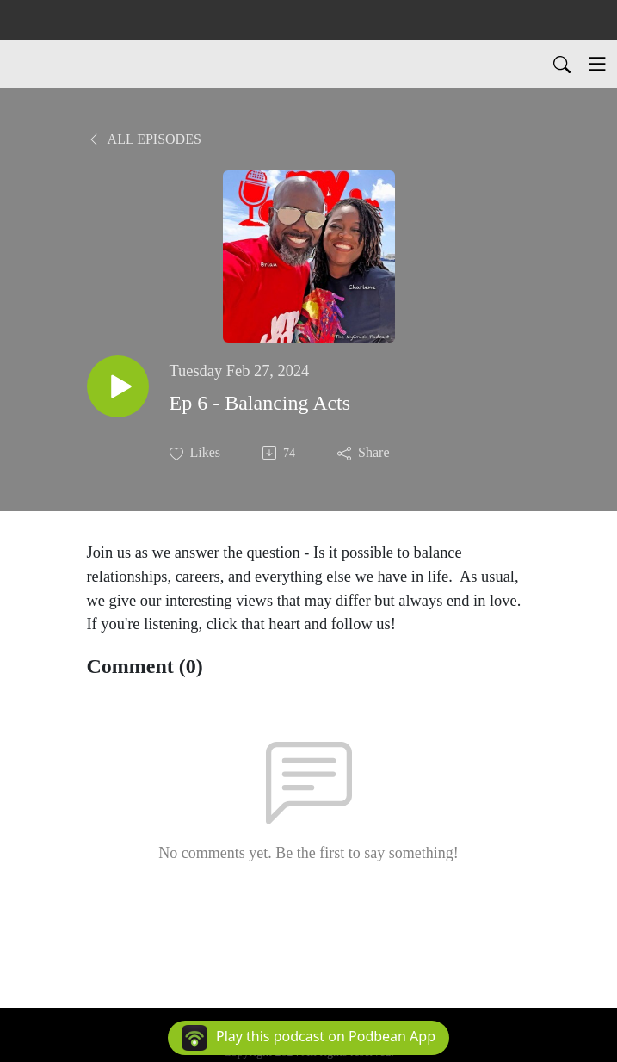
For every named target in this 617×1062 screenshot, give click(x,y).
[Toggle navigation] (597, 63)
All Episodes (144, 139)
